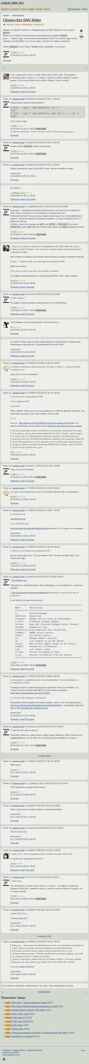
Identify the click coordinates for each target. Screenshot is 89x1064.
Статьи (23, 9)
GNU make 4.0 (19, 1018)
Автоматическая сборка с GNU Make (28, 1010)
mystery (13, 770)
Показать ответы (18, 92)
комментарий (18, 99)
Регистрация (74, 9)
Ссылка (7, 60)
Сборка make (17, 1029)
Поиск (47, 9)
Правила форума (19, 1050)
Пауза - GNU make (19, 1014)
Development (18, 15)
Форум (31, 9)
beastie (13, 85)
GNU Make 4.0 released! (22, 1036)
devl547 (13, 379)
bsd (8, 24)
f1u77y (13, 863)
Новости (5, 9)
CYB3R (13, 52)
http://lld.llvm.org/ (17, 519)
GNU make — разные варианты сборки (29, 1003)
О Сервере (6, 1050)
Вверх (83, 1050)
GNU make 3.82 (20, 1021)
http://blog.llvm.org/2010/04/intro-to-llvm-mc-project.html (43, 423)
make (17, 24)
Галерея (15, 9)
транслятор (39, 24)
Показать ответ (18, 287)
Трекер (39, 9)
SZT (12, 452)
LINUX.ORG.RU (12, 3)
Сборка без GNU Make (22, 19)
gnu (12, 24)
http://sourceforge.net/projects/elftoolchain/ (29, 528)
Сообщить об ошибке (10, 1052)
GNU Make (17, 1025)
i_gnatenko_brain (18, 193)
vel (11, 327)
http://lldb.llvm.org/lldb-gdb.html (34, 708)
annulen (13, 280)
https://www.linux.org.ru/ (11, 1055)
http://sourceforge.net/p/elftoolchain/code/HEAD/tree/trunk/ (36, 705)
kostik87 (14, 563)
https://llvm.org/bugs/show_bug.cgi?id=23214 (30, 693)
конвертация (27, 24)
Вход (84, 9)
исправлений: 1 (68, 132)
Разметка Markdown (34, 1050)
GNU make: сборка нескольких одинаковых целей (34, 1006)
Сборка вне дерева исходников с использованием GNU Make (39, 1033)
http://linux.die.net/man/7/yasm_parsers (64, 426)
